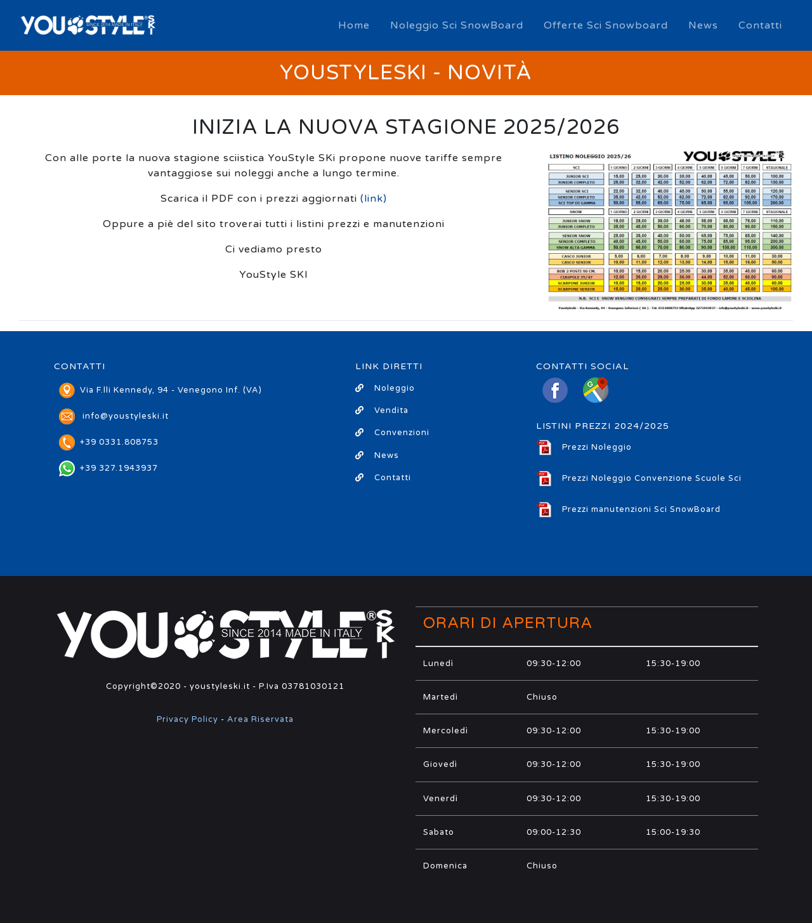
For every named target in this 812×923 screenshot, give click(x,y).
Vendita (382, 410)
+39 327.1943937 (108, 468)
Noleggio (385, 388)
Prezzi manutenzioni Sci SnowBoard (628, 509)
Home (354, 25)
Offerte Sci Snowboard (606, 25)
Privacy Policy (187, 719)
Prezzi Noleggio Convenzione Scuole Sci (639, 478)
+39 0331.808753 (109, 442)
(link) (373, 198)
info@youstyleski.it (125, 416)
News (703, 25)
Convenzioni (392, 433)
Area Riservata (260, 719)
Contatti (760, 25)
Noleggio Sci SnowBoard (456, 25)
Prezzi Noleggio (584, 447)
